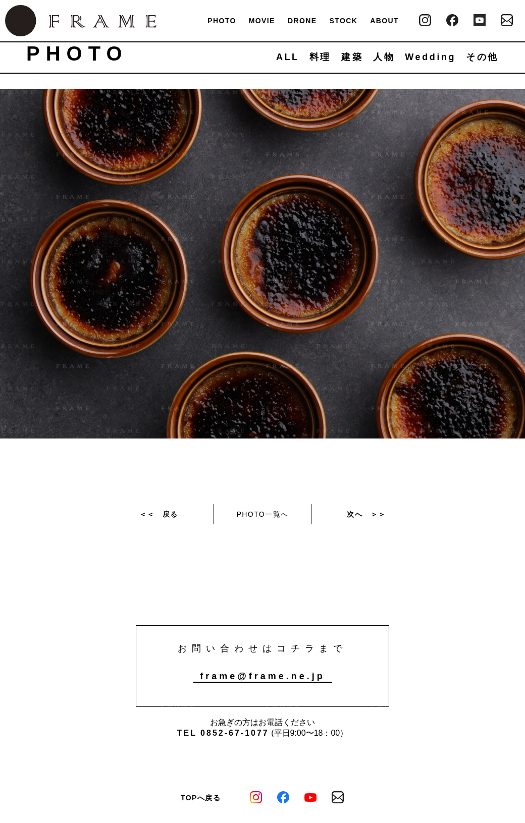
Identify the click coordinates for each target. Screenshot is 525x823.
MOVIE (262, 21)
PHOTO (221, 21)
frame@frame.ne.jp (262, 676)
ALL (287, 57)
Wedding (430, 57)
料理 (320, 57)
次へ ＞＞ (366, 514)
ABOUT (384, 21)
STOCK (343, 21)
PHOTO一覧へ (263, 514)
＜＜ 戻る (158, 514)
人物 (384, 57)
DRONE (302, 21)
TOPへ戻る (201, 798)
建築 (352, 57)
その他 (482, 57)
